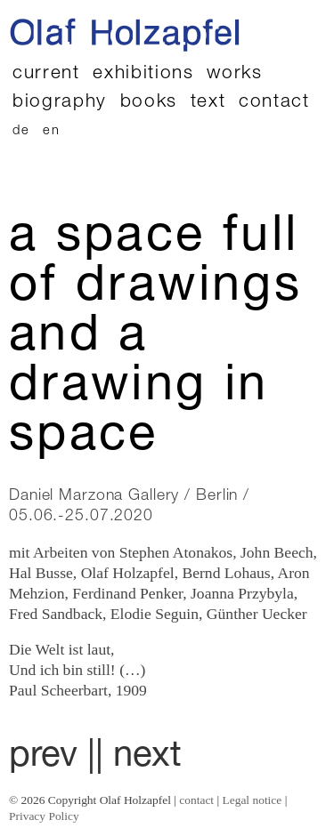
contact (274, 102)
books (148, 102)
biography (59, 102)
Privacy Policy (44, 816)
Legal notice (252, 800)
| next (138, 758)
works (234, 74)
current (46, 74)
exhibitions (143, 74)
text (208, 102)
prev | (52, 758)
